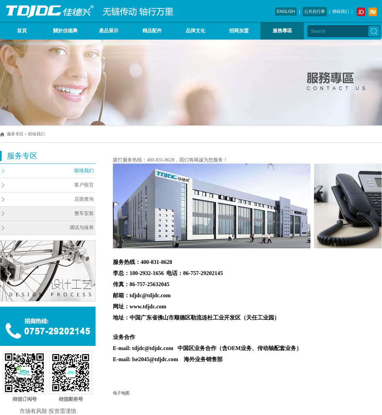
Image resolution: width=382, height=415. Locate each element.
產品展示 (108, 30)
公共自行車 (314, 11)
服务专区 (15, 134)
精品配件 (152, 30)
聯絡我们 (340, 11)
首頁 (22, 30)
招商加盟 (239, 30)
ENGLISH (286, 11)
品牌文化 (195, 30)
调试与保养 (81, 227)
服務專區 (282, 30)
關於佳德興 (65, 30)
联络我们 (84, 170)
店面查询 (84, 199)
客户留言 (84, 185)
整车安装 (84, 213)
